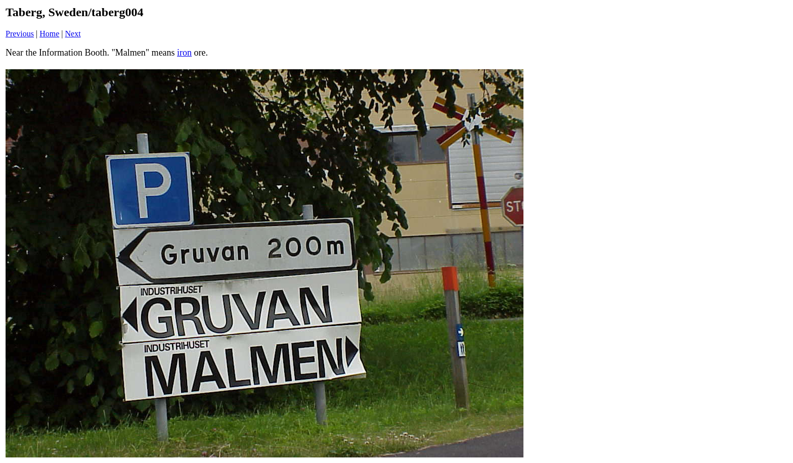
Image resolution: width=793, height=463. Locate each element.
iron (184, 53)
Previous (20, 33)
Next (73, 33)
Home (49, 33)
